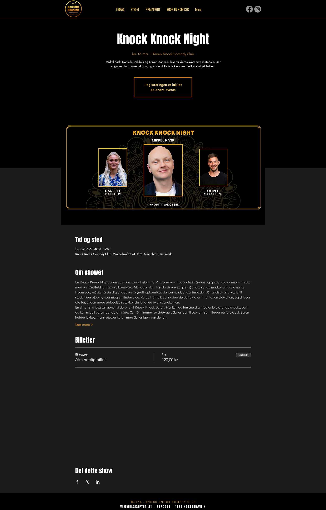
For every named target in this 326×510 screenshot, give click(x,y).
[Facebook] (249, 9)
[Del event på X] (87, 482)
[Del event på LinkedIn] (98, 482)
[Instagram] (257, 9)
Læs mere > (84, 325)
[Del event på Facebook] (77, 482)
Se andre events (163, 90)
